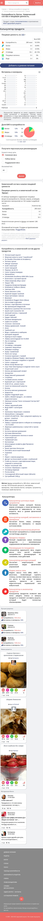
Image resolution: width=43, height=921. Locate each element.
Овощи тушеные (11, 264)
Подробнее (20, 229)
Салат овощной (11, 268)
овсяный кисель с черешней (16, 313)
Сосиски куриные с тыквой (15, 356)
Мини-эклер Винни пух (14, 365)
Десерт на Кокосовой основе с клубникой (21, 459)
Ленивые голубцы (12, 349)
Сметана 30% (10, 289)
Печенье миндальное (13, 319)
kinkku (7, 429)
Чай (6, 410)
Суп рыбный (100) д (12, 476)
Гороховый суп (11, 438)
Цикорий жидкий (12, 334)
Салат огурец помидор (14, 272)
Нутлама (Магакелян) (13, 433)
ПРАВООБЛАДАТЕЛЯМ (10, 882)
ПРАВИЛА (15, 895)
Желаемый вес (7, 166)
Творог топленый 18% (13, 465)
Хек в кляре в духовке (13, 302)
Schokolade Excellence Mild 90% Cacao (19, 276)
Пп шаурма (9, 343)
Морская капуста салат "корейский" (19, 257)
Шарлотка (9, 392)
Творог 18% (9, 283)
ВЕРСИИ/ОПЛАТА (9, 888)
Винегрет (8, 298)
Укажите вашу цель (9, 152)
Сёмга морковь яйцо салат (15, 281)
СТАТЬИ (6, 863)
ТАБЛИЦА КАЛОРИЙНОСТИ (12, 871)
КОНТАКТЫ (18, 892)
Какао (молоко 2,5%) (12, 291)
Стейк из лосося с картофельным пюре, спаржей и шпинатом (20, 462)
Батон (28, 11)
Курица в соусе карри (13, 337)
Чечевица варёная (12, 470)
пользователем (21, 21)
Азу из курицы (10, 341)
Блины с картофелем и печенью (17, 304)
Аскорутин (9, 373)
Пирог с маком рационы (14, 457)
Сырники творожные (13, 347)
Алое (7, 328)
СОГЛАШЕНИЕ (8, 895)
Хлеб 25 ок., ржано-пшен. (14, 384)
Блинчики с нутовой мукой (15, 279)
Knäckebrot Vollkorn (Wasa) (15, 287)
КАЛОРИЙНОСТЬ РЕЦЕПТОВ (12, 874)
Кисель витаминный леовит (16, 371)
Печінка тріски (10, 261)
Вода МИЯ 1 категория (13, 407)
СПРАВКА (6, 886)
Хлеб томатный (11, 266)
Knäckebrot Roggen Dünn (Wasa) (17, 300)
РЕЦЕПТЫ (6, 856)
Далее (21, 176)
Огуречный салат (11, 369)
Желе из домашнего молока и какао (19, 435)
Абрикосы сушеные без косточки (18, 309)
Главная (4, 9)
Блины (7, 388)
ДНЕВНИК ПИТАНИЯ (10, 852)
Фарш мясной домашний (15, 375)
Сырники (8, 403)
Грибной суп (10, 330)
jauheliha (8, 446)
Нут (6, 455)
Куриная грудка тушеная (14, 294)
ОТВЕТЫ (6, 878)
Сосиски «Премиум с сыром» (16, 468)
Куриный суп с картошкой (15, 382)
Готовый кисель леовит (14, 380)
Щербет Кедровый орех (14, 395)
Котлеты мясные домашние (15, 390)
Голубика (8, 377)
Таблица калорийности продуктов (19, 9)
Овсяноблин (9, 274)
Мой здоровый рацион (12, 23)
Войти (38, 3)
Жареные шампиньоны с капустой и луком (21, 427)
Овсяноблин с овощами (14, 414)
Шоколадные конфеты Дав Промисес (19, 444)
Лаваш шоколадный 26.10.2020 (17, 339)
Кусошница (9, 442)
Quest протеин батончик (14, 448)
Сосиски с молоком (12, 324)
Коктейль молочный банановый (17, 450)
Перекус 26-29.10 (11, 270)
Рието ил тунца (11, 354)
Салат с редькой (11, 362)
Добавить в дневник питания (21, 65)
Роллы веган (10, 472)
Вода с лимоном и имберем (16, 332)
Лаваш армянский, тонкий (15, 326)
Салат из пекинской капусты (16, 386)
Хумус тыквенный (12, 352)
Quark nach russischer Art (14, 311)
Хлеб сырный (10, 315)
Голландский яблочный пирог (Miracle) (20, 474)
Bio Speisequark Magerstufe (15, 306)
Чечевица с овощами (13, 345)
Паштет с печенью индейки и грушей (19, 360)
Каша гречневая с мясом (14, 296)
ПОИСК (6, 867)
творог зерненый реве (13, 405)
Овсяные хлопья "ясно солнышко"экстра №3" (22, 401)
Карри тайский (11, 317)
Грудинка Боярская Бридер (15, 285)
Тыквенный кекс (11, 440)
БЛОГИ (6, 859)
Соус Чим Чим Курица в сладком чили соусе (22, 367)
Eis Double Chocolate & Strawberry (18, 259)
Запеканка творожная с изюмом (17, 412)
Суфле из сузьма (11, 322)
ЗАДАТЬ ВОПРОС (9, 892)
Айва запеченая (11, 420)
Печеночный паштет (13, 255)
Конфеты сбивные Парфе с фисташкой (20, 358)
